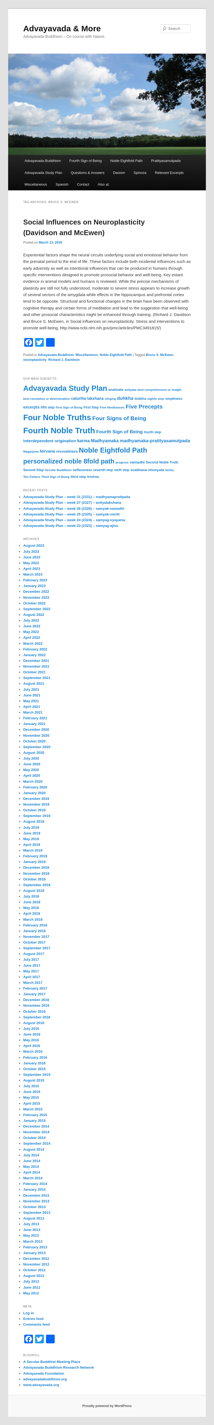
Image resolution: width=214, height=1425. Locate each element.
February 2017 (35, 988)
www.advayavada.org (41, 1385)
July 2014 (31, 1155)
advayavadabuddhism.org (45, 1379)
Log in (28, 1313)
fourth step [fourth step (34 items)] (152, 432)
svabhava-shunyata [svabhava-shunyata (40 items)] (147, 470)
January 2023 (34, 586)
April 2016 (31, 1046)
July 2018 (31, 896)
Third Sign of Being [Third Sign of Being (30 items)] (55, 476)
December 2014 (36, 1126)
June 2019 (31, 833)
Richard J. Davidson (64, 360)
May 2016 (31, 1040)
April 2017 (31, 977)
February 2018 (35, 925)
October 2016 (34, 1011)
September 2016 (36, 1017)
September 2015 (36, 1075)
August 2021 (33, 683)
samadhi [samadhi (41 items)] (137, 462)
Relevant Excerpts (169, 173)
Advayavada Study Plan (43, 173)
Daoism (119, 173)
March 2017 (32, 983)
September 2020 (36, 747)
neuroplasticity (34, 360)
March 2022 (32, 643)
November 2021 (36, 666)
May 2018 (31, 908)
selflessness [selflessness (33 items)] (82, 470)
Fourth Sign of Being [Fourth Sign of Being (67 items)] (119, 431)
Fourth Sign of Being (85, 161)
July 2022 (31, 620)
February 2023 (35, 580)
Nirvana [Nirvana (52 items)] (47, 451)
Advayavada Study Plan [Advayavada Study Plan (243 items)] (65, 388)
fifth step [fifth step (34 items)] (47, 407)
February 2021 (35, 718)
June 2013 (31, 1230)
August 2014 (33, 1149)
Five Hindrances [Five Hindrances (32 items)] (112, 407)
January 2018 (34, 931)
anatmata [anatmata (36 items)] (115, 390)
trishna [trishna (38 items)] (93, 477)
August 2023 (33, 545)
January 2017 (34, 994)
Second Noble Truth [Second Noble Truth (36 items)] (162, 462)
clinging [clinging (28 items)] (110, 398)
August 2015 (33, 1080)
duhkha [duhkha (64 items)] (125, 398)
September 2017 (36, 948)
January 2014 (34, 1189)
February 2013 (35, 1247)
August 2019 (33, 821)
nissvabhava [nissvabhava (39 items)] (67, 451)
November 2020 (36, 735)
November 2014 (36, 1132)
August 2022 (33, 615)
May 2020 (31, 770)
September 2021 (36, 678)
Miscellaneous (36, 184)
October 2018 (34, 879)
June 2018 (31, 902)
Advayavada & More (62, 28)
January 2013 (34, 1253)
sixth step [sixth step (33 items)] (121, 470)
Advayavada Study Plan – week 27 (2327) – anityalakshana (72, 502)
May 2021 (31, 701)
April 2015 (31, 1103)
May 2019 (31, 839)
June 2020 (31, 764)
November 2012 (36, 1264)
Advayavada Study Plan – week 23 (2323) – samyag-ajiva (70, 526)
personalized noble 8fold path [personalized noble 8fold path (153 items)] (68, 461)
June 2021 (31, 695)
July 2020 (31, 758)
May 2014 (31, 1167)
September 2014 (36, 1143)
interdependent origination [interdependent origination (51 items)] (49, 440)
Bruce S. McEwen (159, 355)
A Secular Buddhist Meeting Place (51, 1362)
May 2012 (31, 1293)
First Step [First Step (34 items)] (91, 407)
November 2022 (36, 597)
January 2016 (34, 1063)
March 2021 (32, 712)
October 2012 (34, 1270)
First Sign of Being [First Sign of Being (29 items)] (69, 407)
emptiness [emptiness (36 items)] (173, 399)
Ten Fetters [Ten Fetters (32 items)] (31, 476)
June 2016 (31, 1034)
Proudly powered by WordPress (107, 1406)
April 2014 (31, 1172)
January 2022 (34, 655)
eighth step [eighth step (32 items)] (155, 398)
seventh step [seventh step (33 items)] (103, 470)
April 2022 (31, 637)
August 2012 (33, 1276)
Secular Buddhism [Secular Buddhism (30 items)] (58, 470)
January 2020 (34, 793)
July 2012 (31, 1281)
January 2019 (34, 862)
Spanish (62, 184)
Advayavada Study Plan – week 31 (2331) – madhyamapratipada (76, 497)
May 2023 (31, 563)
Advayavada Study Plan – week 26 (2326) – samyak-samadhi (73, 508)
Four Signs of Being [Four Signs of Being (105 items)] (119, 418)
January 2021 (34, 724)
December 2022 (36, 591)
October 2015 (34, 1069)
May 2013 (31, 1235)
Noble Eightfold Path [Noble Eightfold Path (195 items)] (113, 450)
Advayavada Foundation (43, 1373)
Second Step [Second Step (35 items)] (33, 470)
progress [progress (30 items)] (122, 462)
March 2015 (32, 1109)
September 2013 (36, 1213)
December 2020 (36, 729)
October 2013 (34, 1207)
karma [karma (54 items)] (83, 440)
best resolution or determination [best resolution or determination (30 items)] (46, 398)
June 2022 (31, 626)
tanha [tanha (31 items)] (169, 470)
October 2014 (34, 1138)
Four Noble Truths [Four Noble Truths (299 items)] (57, 417)
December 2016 (36, 1000)
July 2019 (31, 827)
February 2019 (35, 856)
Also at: (103, 184)
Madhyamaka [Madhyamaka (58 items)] (105, 440)
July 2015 (31, 1086)
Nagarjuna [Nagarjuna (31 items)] (30, 451)
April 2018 (31, 913)
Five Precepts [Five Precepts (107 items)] (144, 406)
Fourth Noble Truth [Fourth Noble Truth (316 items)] (59, 430)
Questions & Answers (88, 173)
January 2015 (34, 1121)
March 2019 (32, 850)
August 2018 (33, 891)
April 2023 (31, 569)
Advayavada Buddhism (43, 161)
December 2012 (36, 1259)
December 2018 (36, 867)
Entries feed (33, 1319)
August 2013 (33, 1218)
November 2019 (36, 804)
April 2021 (31, 707)
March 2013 (32, 1241)
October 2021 (34, 672)
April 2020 (31, 775)
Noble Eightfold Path (126, 161)
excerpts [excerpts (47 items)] (31, 407)
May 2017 (31, 971)
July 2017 (31, 959)
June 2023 (31, 557)
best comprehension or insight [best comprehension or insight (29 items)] (159, 389)
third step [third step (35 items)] (78, 477)
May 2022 (31, 632)
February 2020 (35, 787)
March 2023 (32, 574)
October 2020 (34, 741)
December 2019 (36, 799)
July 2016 (31, 1029)
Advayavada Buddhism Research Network (58, 1367)
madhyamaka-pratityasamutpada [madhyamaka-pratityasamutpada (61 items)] (155, 440)
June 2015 (31, 1092)
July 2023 (31, 551)
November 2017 (36, 937)
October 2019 (34, 810)
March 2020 (32, 781)
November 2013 (36, 1201)
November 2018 (36, 873)
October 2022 (34, 603)
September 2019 (36, 816)
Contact (83, 184)
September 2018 (36, 885)
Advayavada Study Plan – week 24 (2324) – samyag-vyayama (74, 520)
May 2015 (31, 1097)
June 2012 (31, 1287)
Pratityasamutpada (166, 161)
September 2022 (36, 609)
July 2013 (31, 1224)
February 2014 (35, 1184)
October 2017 (34, 942)
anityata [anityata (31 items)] (130, 389)
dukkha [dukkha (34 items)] (140, 399)
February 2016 (35, 1057)
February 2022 (35, 649)
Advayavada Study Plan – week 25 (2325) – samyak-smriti (71, 514)
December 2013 (36, 1195)
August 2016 (33, 1023)
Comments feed (36, 1324)
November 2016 (36, 1005)
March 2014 (32, 1178)
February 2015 (35, 1115)
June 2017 (31, 965)
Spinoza (140, 173)
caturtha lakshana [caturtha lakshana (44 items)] (87, 398)
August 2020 (33, 753)
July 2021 (31, 689)
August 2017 (33, 954)
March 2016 (32, 1051)
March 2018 (32, 919)
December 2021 (36, 661)
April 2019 (31, 845)
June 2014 (31, 1161)
